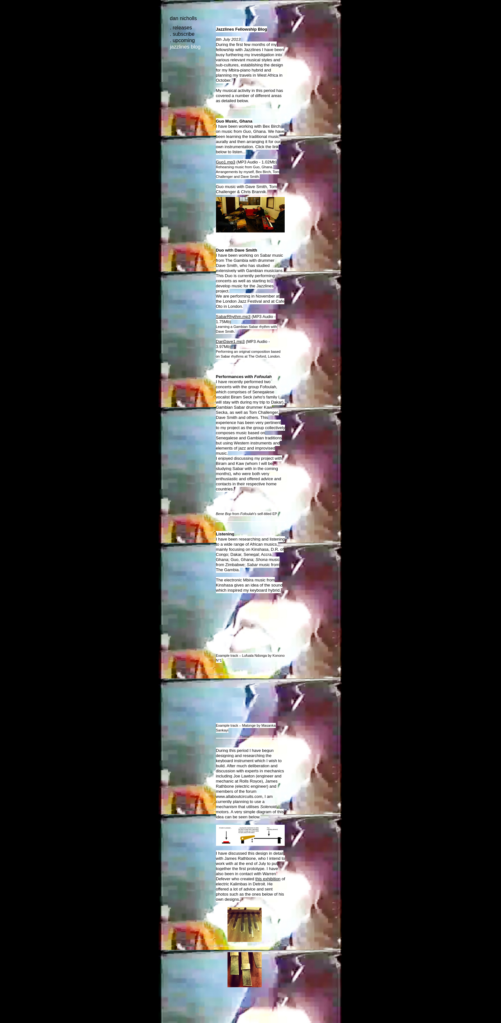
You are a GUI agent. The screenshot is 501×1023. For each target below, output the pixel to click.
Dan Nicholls (183, 18)
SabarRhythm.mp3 (233, 316)
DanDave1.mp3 (230, 341)
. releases (181, 27)
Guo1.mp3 (225, 162)
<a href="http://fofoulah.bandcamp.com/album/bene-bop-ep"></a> (250, 503)
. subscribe (182, 34)
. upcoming (182, 40)
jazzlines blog (185, 46)
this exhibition (268, 878)
